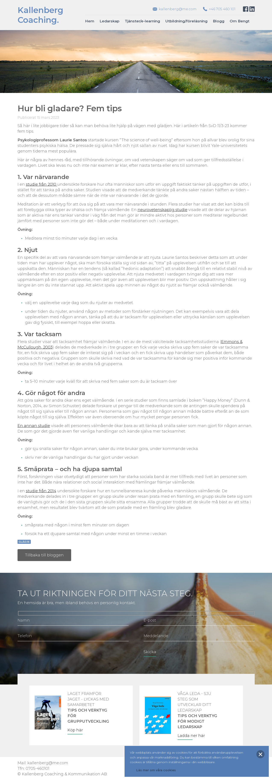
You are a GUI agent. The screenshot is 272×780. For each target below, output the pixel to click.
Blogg (218, 21)
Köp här (75, 730)
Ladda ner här (191, 735)
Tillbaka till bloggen (44, 555)
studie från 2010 (41, 184)
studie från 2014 (41, 491)
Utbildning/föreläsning (186, 21)
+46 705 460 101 (222, 9)
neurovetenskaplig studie (162, 209)
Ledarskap (109, 21)
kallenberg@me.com (178, 9)
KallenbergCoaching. (40, 15)
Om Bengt (239, 21)
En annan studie (34, 425)
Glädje (24, 541)
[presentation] (50, 655)
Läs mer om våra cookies (156, 770)
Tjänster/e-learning (142, 21)
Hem (89, 21)
